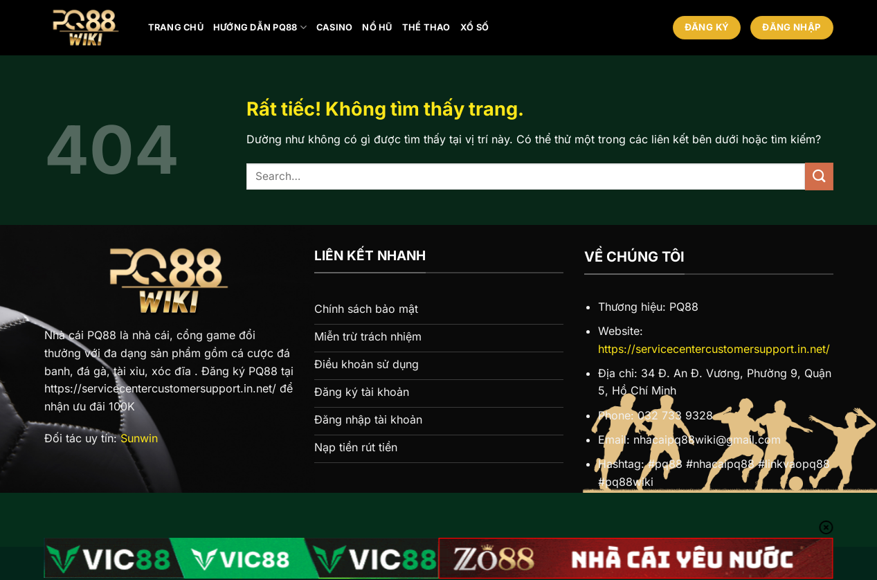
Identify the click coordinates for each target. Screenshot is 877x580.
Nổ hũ (377, 27)
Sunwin (139, 438)
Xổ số (474, 27)
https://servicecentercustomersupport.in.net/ (714, 349)
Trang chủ (176, 27)
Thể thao (426, 27)
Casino (334, 27)
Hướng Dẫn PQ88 (260, 27)
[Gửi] (819, 176)
